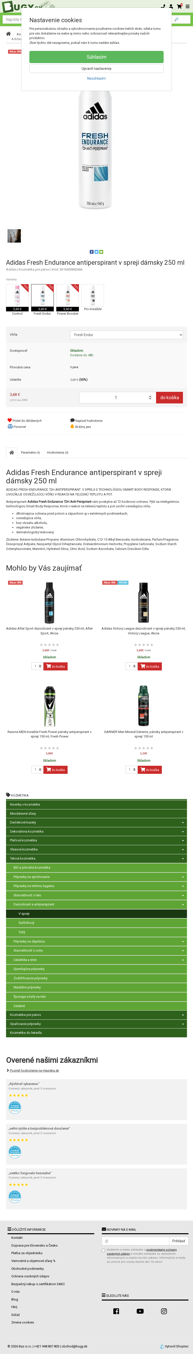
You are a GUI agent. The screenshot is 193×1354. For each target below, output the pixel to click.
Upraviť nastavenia (96, 69)
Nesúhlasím (96, 78)
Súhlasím (97, 57)
